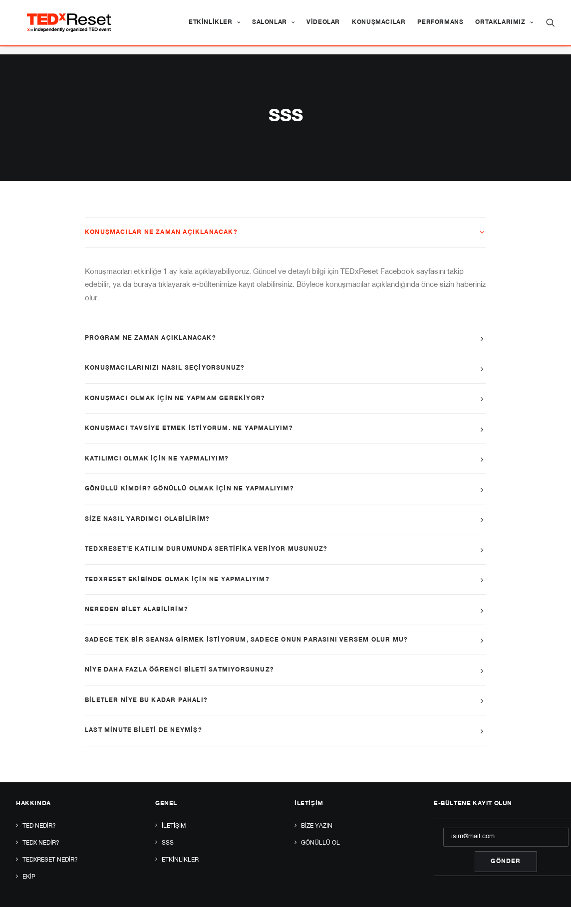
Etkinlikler (214, 27)
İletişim (174, 804)
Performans (440, 27)
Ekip (28, 855)
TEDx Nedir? (40, 821)
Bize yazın (316, 804)
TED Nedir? (39, 804)
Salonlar (273, 27)
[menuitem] (214, 27)
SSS (168, 821)
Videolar (323, 27)
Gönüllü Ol (320, 821)
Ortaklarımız (504, 27)
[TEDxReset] (77, 26)
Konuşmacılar (378, 27)
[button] (550, 27)
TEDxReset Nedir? (50, 838)
